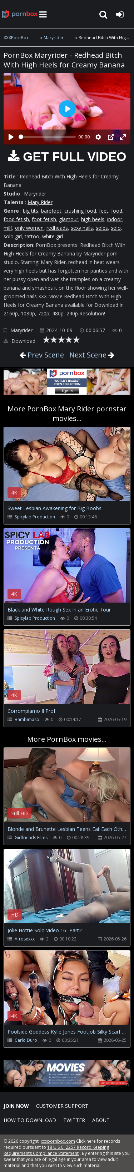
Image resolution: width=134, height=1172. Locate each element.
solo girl (13, 236)
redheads (57, 227)
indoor (114, 219)
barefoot (51, 210)
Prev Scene (45, 355)
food (116, 210)
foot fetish (44, 219)
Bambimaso (27, 719)
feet (103, 210)
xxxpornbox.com (58, 1141)
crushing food (80, 210)
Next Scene (88, 355)
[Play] (11, 137)
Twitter (74, 1120)
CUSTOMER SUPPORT (62, 1105)
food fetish (16, 219)
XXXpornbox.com (20, 14)
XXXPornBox (16, 38)
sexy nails (82, 227)
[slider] (47, 136)
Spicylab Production (35, 517)
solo (116, 227)
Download (19, 341)
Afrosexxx (25, 939)
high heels (92, 219)
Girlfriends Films (31, 837)
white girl (52, 236)
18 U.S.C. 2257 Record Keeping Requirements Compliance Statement (56, 1150)
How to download (30, 1120)
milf (8, 227)
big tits (30, 210)
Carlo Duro (26, 1040)
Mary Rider (40, 202)
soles (102, 227)
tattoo (32, 236)
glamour (68, 219)
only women (29, 227)
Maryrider (54, 38)
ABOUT (101, 1120)
